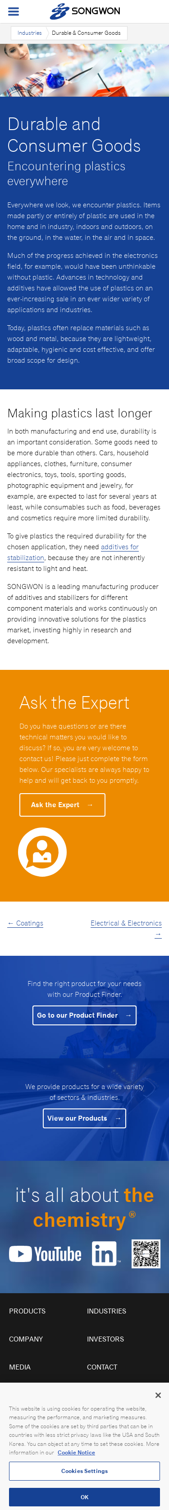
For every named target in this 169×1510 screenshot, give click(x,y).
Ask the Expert (62, 804)
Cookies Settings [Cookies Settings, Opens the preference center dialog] (84, 1478)
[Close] (158, 1402)
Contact (102, 1367)
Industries (30, 32)
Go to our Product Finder (84, 1015)
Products (27, 1311)
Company (26, 1339)
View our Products (84, 1118)
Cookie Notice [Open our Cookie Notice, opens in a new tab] (76, 1460)
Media (20, 1367)
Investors (105, 1339)
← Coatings (25, 923)
